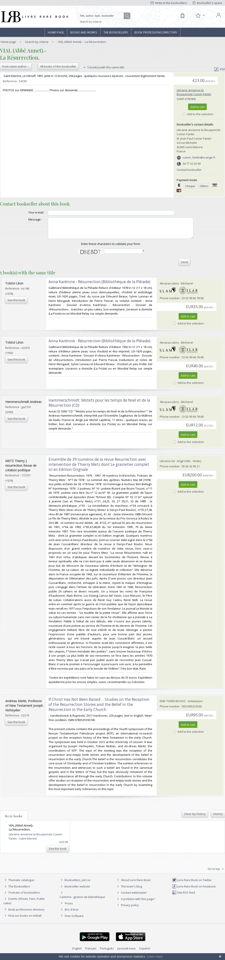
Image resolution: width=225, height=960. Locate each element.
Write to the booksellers (169, 3)
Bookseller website (75, 890)
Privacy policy (127, 909)
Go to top (216, 873)
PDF (219, 69)
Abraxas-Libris (169, 287)
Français (90, 952)
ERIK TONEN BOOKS (173, 705)
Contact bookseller (189, 170)
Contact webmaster (131, 896)
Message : (26, 219)
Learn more (155, 956)
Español (144, 952)
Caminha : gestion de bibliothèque (82, 901)
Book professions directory (155, 32)
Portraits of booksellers (24, 896)
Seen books (13, 820)
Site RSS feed (183, 896)
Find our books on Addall (22, 919)
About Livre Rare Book (136, 884)
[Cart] (182, 15)
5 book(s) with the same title (103, 67)
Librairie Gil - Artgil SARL (175, 465)
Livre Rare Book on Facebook (194, 890)
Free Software (74, 920)
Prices (69, 907)
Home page (56, 32)
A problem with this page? (135, 903)
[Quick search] (102, 16)
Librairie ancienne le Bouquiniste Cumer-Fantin (194, 92)
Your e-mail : (28, 212)
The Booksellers (115, 32)
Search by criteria (90, 22)
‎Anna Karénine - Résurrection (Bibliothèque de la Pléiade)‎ (99, 285)
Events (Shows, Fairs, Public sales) (24, 904)
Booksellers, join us (75, 884)
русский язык (126, 952)
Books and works (83, 32)
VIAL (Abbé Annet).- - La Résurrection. (82, 42)
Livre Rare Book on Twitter (192, 884)
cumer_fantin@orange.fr (199, 157)
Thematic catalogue (18, 884)
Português (107, 952)
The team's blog (129, 890)
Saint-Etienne (186, 99)
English (77, 952)
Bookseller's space (207, 3)
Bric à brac (72, 913)
